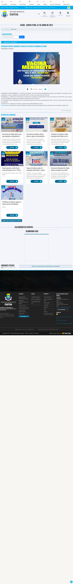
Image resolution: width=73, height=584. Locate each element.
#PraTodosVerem (5, 105)
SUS (32, 303)
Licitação (46, 307)
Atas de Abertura (47, 297)
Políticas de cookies (61, 320)
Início (3, 29)
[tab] (39, 14)
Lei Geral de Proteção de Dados (64, 323)
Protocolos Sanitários (35, 299)
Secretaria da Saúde (35, 301)
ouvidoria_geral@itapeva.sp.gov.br (63, 307)
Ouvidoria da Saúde (35, 297)
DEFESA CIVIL (22, 313)
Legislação (46, 305)
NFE (44, 309)
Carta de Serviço (22, 305)
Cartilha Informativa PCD (24, 308)
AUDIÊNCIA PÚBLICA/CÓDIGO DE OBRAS (23, 302)
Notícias (8, 29)
